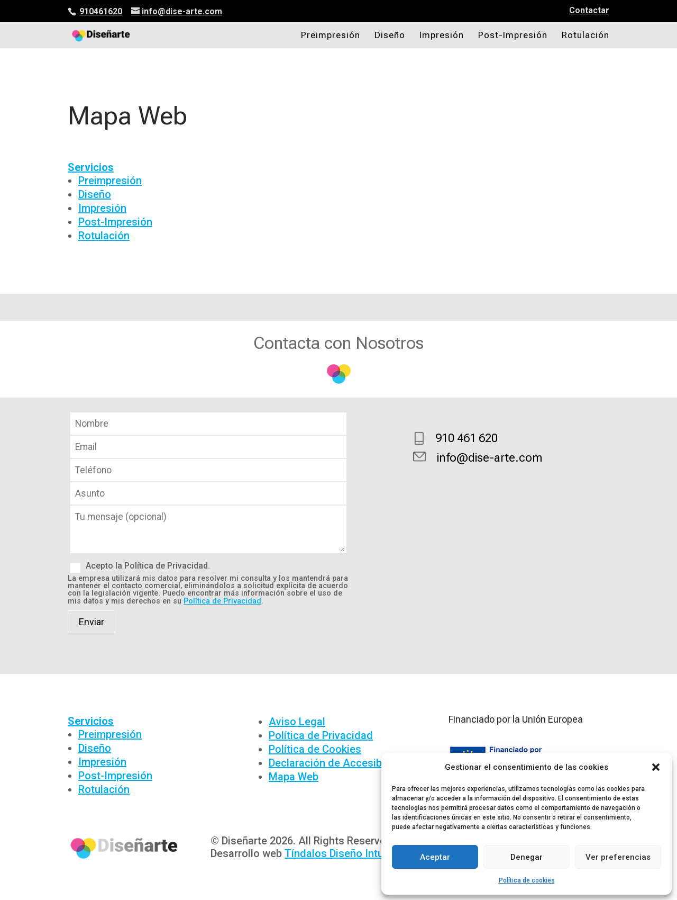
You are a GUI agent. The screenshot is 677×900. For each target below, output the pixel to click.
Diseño (389, 35)
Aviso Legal (297, 721)
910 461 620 (466, 438)
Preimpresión (330, 35)
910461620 (100, 11)
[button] (656, 767)
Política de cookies (527, 880)
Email (208, 447)
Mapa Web (293, 776)
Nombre (208, 424)
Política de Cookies (315, 749)
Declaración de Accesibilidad (338, 763)
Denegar (526, 857)
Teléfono (208, 470)
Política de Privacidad (222, 601)
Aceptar (435, 857)
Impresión (441, 35)
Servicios (91, 167)
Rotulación (585, 35)
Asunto (208, 494)
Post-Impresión (512, 35)
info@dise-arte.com (489, 457)
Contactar (589, 10)
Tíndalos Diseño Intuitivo (344, 853)
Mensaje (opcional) (208, 550)
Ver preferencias (618, 857)
